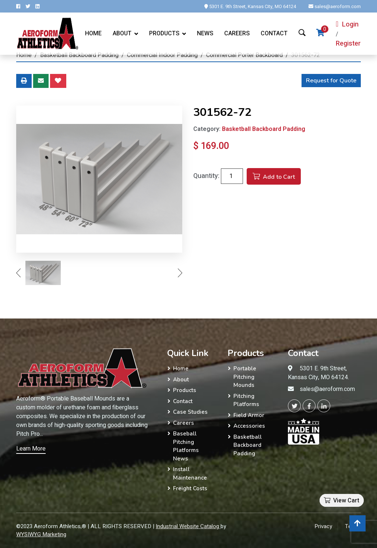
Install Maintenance (190, 473)
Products (184, 390)
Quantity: (206, 176)
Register (348, 44)
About (122, 33)
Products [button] (164, 33)
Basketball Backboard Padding (79, 55)
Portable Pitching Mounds (244, 377)
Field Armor (248, 415)
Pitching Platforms (246, 400)
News (205, 33)
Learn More (31, 448)
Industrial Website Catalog (188, 526)
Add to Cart (274, 177)
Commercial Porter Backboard (244, 55)
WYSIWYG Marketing (41, 534)
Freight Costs (190, 488)
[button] (333, 495)
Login (347, 24)
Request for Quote (331, 80)
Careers (237, 33)
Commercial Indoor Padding (162, 55)
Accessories (249, 426)
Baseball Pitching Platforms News (186, 446)
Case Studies (190, 412)
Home (93, 33)
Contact (274, 33)
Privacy (323, 526)
